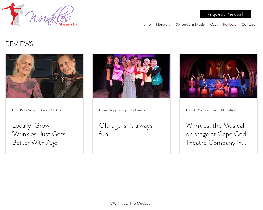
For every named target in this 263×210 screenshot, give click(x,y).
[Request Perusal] (225, 14)
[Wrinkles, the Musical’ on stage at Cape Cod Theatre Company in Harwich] (218, 76)
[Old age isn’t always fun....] (131, 76)
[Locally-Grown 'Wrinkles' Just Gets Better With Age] (44, 76)
